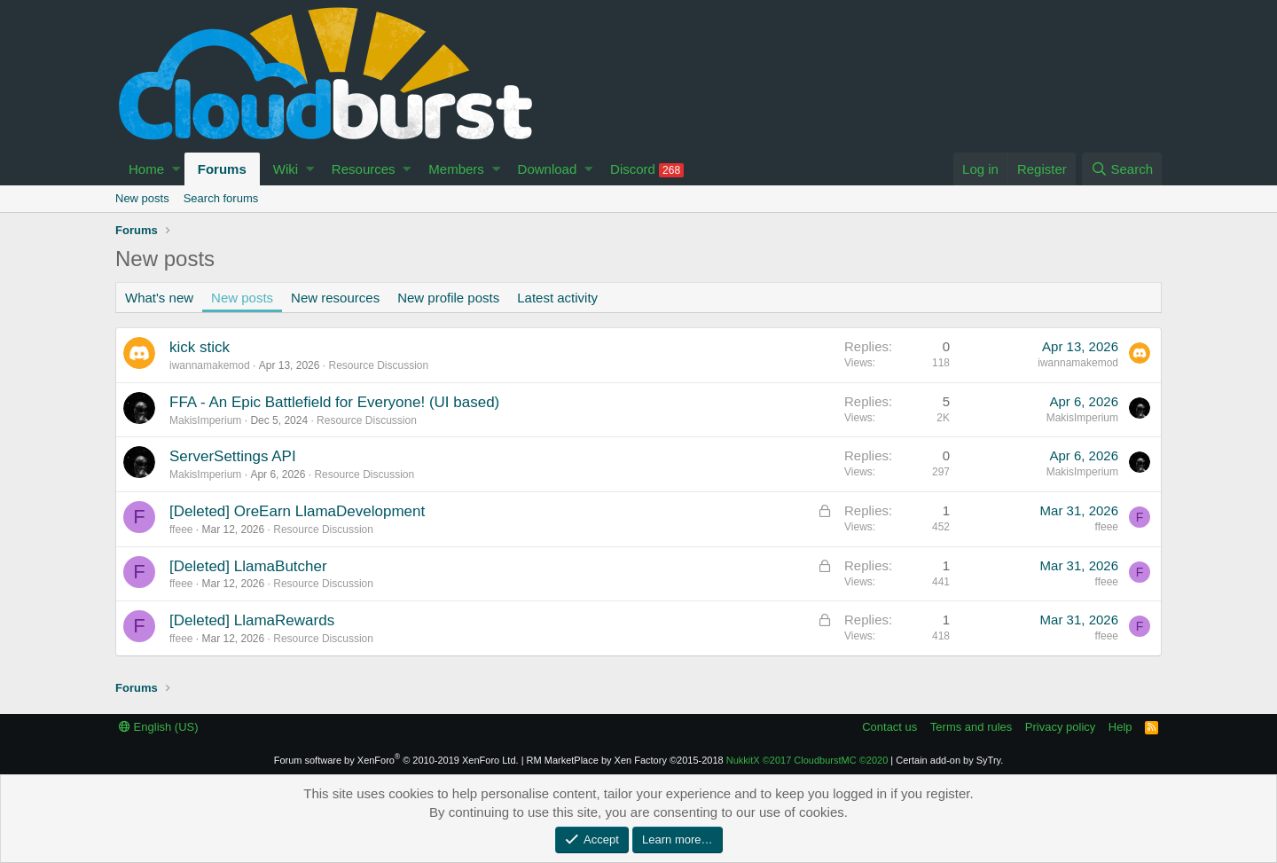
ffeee (180, 529)
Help (1120, 727)
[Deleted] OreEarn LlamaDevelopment (297, 511)
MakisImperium (205, 420)
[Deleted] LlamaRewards (251, 620)
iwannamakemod (209, 365)
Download (547, 169)
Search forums (221, 198)
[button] (176, 169)
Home (146, 169)
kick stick (199, 347)
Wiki (285, 169)
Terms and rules (971, 727)
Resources (364, 169)
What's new (159, 297)
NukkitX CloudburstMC (807, 760)
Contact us (889, 727)
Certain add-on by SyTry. (949, 760)
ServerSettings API (232, 456)
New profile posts (448, 297)
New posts (142, 198)
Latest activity (557, 297)
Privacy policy (1060, 727)
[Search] (1122, 169)
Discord (647, 169)
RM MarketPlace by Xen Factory (625, 760)
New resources (335, 297)
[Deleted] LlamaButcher (248, 566)
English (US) (159, 727)
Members (456, 169)
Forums (222, 169)
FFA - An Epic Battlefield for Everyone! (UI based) (334, 402)
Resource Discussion (378, 365)
